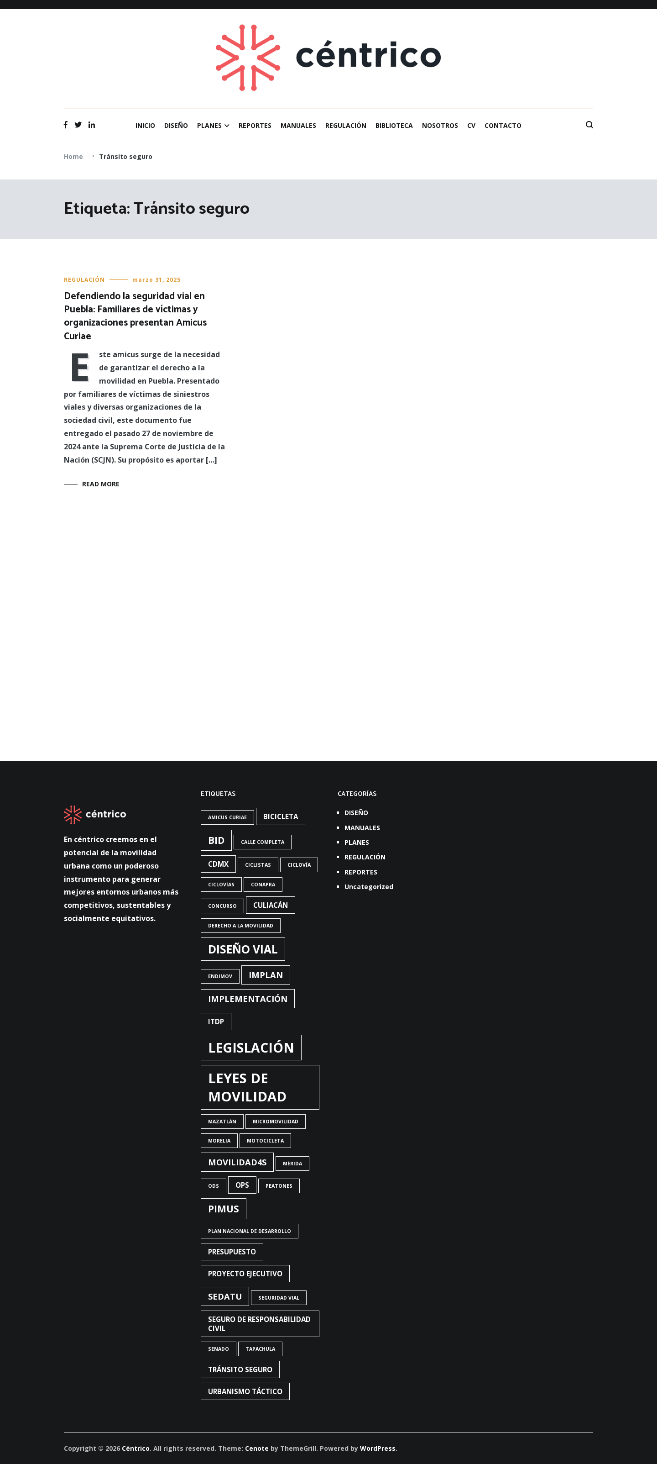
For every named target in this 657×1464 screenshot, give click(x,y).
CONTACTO (503, 125)
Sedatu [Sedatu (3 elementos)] (225, 1296)
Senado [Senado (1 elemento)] (218, 1349)
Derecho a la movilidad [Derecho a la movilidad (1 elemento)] (240, 925)
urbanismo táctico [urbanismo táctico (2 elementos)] (245, 1391)
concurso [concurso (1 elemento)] (222, 906)
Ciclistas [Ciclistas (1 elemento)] (258, 865)
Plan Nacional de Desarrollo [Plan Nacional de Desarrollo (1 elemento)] (249, 1231)
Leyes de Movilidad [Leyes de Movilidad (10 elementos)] (247, 1087)
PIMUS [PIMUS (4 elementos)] (223, 1208)
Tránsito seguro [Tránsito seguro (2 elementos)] (240, 1369)
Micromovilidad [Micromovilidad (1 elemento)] (275, 1121)
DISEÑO (176, 125)
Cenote (257, 1448)
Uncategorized (368, 886)
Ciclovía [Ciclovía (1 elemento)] (299, 865)
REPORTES (255, 125)
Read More (101, 483)
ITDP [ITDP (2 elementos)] (216, 1021)
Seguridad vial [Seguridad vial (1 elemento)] (278, 1298)
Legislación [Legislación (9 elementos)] (251, 1047)
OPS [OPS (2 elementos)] (242, 1185)
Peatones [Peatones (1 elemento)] (279, 1186)
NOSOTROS (440, 125)
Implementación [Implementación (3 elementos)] (247, 998)
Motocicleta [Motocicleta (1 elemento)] (265, 1140)
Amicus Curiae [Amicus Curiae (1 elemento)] (227, 817)
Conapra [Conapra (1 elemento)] (263, 884)
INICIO (145, 125)
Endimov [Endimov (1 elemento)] (220, 976)
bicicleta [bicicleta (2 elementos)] (280, 816)
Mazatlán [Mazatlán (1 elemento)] (222, 1121)
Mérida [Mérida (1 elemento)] (292, 1163)
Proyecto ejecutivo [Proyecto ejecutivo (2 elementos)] (245, 1273)
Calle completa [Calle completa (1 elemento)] (262, 842)
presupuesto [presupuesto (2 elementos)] (232, 1251)
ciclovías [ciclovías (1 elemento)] (221, 884)
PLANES (209, 125)
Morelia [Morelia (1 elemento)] (219, 1140)
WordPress (378, 1448)
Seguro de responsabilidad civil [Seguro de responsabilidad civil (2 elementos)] (259, 1324)
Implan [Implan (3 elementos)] (266, 974)
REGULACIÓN (345, 125)
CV (471, 125)
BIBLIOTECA (394, 125)
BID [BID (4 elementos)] (216, 840)
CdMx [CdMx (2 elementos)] (218, 864)
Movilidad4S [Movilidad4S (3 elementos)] (237, 1162)
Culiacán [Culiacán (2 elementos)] (270, 905)
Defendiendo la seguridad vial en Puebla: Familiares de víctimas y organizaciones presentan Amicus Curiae (135, 316)
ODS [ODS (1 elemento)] (213, 1186)
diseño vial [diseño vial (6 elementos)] (243, 949)
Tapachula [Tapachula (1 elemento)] (260, 1349)
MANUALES (298, 125)
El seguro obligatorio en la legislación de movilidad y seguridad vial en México (325, 543)
